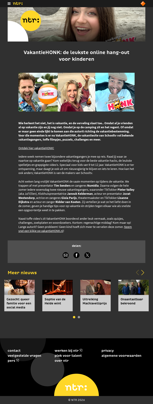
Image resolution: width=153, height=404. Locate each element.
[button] (142, 272)
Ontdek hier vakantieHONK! (36, 148)
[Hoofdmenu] (9, 3)
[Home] (17, 4)
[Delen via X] (87, 255)
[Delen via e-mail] (65, 255)
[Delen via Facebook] (76, 255)
